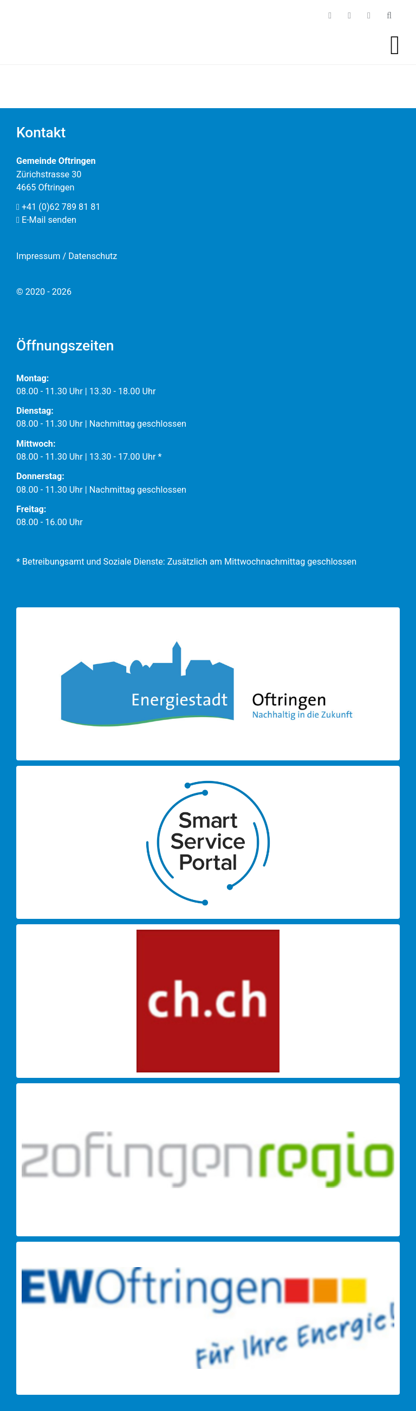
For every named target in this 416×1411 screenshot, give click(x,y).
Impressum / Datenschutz (66, 256)
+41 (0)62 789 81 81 (58, 207)
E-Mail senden (46, 220)
